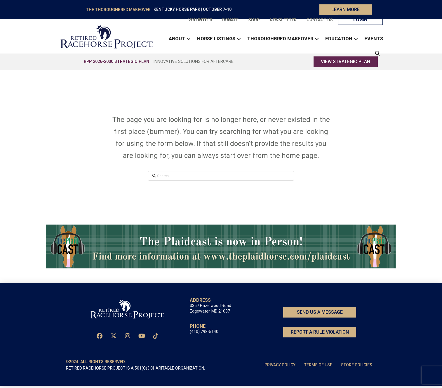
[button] (376, 54)
